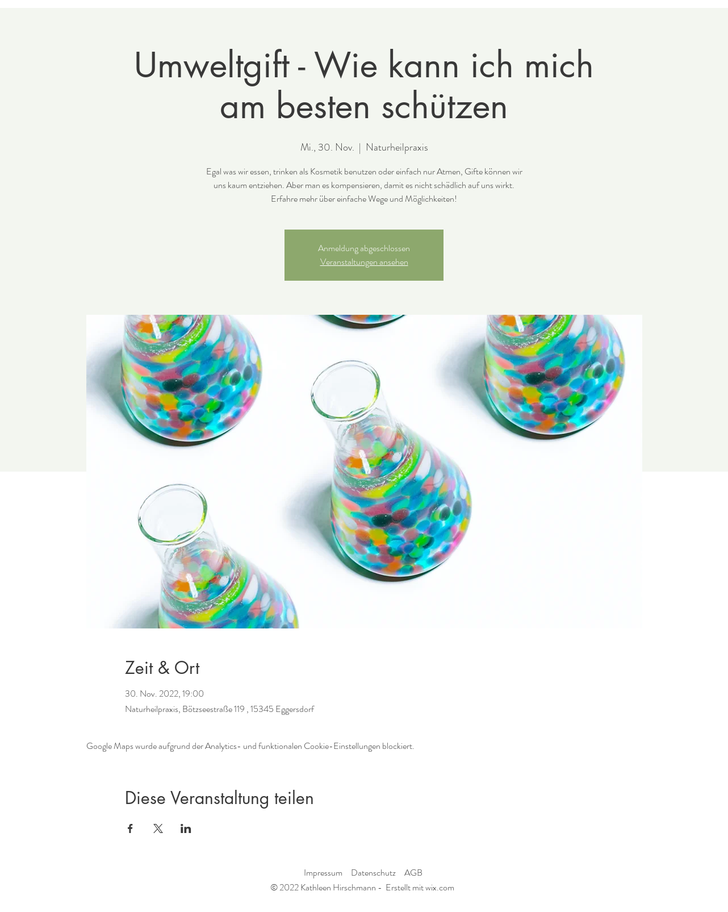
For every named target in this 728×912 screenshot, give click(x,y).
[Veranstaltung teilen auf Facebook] (130, 828)
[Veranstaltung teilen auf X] (158, 828)
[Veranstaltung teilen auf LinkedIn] (186, 828)
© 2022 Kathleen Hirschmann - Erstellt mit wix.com (362, 887)
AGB (413, 872)
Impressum (323, 872)
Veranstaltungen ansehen (364, 261)
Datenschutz (373, 872)
